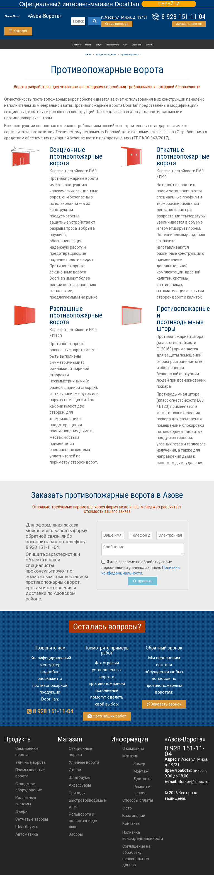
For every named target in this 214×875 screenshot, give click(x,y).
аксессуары (80, 785)
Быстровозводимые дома (87, 803)
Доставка (142, 779)
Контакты (149, 45)
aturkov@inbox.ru (192, 781)
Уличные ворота (30, 762)
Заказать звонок (189, 24)
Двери (21, 811)
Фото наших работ (106, 716)
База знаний (136, 45)
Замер (139, 764)
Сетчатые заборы (31, 819)
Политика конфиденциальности (142, 835)
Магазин (88, 45)
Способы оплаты (112, 45)
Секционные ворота (26, 751)
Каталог (18, 31)
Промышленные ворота (30, 773)
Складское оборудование (28, 787)
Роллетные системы (25, 800)
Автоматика (26, 834)
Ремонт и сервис (141, 789)
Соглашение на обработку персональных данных (136, 855)
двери (75, 770)
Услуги (98, 45)
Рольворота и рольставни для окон (83, 820)
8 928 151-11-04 (184, 17)
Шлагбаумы (26, 827)
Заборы (76, 834)
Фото (125, 45)
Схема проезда (116, 24)
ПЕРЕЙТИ (168, 3)
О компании (76, 45)
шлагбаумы (80, 777)
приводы (77, 793)
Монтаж (141, 771)
